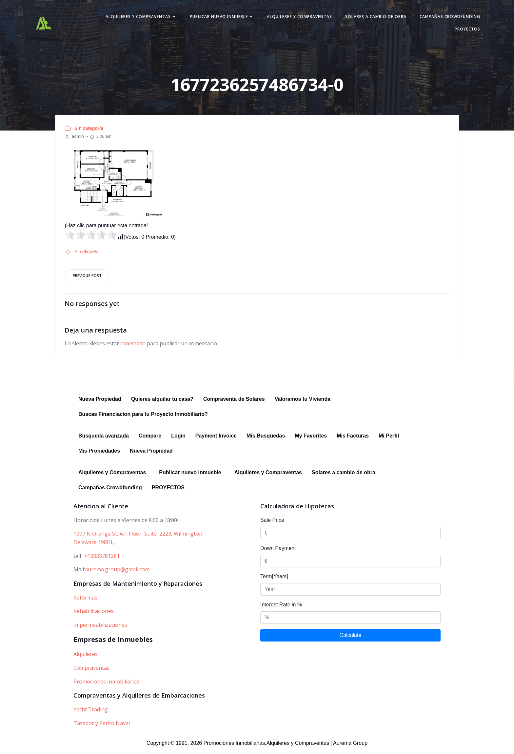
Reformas (85, 600)
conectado (133, 347)
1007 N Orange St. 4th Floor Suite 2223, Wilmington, (138, 537)
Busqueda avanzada (103, 439)
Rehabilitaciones (93, 614)
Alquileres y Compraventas (137, 17)
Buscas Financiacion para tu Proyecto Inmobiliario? (143, 417)
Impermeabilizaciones (100, 628)
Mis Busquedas (266, 439)
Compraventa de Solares (234, 402)
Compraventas (91, 671)
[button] (113, 476)
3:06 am (101, 138)
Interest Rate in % (281, 608)
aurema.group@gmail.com (117, 573)
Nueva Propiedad (99, 402)
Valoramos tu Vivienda (302, 402)
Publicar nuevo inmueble (218, 17)
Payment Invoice (216, 439)
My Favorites (311, 439)
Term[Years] (274, 580)
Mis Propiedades (99, 454)
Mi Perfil (389, 439)
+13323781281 (102, 559)
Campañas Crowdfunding (446, 17)
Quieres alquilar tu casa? (162, 402)
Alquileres (85, 657)
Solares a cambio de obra (372, 17)
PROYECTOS (464, 30)
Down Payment (278, 552)
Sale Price (272, 523)
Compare (150, 439)
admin (75, 138)
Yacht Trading (90, 713)
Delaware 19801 (93, 545)
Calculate (351, 639)
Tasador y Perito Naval (101, 726)
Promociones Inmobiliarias (106, 684)
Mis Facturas (353, 439)
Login (178, 439)
